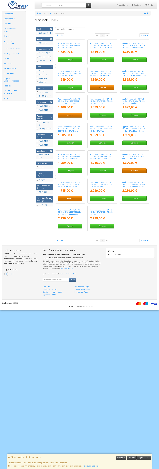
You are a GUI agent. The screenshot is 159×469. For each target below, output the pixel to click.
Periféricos (8, 63)
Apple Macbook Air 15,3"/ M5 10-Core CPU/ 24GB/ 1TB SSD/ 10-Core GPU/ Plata (101, 371)
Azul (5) (41, 70)
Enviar (73, 439)
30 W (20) (42, 192)
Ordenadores (9, 14)
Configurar (121, 458)
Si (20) (40, 167)
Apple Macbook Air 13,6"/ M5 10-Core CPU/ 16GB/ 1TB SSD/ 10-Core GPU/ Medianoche (133, 68)
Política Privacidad (50, 448)
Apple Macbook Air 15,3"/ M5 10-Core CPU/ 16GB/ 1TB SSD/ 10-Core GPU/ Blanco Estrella (133, 219)
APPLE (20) (42, 43)
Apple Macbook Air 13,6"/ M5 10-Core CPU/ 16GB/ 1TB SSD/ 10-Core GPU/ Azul (69, 68)
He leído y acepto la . (60, 433)
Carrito (150, 5)
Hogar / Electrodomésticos (11, 79)
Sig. (107, 35)
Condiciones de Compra (52, 451)
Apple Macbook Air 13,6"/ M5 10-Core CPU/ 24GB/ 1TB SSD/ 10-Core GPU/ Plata (133, 169)
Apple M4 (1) (43, 110)
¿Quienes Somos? (50, 453)
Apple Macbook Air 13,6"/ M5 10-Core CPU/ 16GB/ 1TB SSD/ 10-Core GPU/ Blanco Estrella (101, 68)
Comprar (70, 82)
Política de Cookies (90, 466)
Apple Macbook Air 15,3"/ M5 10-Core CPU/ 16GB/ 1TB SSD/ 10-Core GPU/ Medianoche (69, 270)
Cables (6, 58)
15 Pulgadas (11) (43, 123)
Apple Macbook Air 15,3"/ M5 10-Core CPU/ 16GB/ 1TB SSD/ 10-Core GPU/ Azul (101, 219)
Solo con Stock (44, 33)
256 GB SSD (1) (44, 60)
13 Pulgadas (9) (44, 128)
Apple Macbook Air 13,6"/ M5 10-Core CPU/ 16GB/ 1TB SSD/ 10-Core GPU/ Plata (69, 118)
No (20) (41, 179)
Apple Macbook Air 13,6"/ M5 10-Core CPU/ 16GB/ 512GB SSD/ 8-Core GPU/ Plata (69, 169)
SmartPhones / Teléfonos (10, 29)
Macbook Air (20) (43, 156)
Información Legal (81, 446)
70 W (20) (42, 204)
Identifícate (122, 5)
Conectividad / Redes (12, 48)
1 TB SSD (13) (43, 53)
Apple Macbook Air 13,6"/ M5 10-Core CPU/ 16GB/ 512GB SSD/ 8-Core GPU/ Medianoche (134, 118)
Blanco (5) (42, 78)
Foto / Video (9, 73)
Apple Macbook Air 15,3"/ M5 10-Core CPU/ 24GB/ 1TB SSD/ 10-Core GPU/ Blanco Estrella (133, 320)
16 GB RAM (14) (44, 92)
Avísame (102, 133)
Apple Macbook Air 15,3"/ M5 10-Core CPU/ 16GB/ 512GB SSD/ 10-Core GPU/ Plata (69, 320)
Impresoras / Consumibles (9, 42)
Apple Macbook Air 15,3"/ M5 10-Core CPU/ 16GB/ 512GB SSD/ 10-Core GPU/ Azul (101, 270)
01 (102, 35)
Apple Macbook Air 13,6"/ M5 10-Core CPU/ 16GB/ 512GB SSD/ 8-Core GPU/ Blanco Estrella (101, 119)
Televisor (7, 36)
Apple (6, 98)
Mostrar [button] (144, 35)
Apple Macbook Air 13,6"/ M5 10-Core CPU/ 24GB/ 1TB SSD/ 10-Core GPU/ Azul (101, 169)
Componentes (9, 19)
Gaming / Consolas (11, 53)
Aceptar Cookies (143, 458)
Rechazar (131, 458)
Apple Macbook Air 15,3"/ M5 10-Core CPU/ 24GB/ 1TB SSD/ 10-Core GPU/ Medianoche (69, 371)
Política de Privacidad (67, 428)
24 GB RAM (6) (44, 96)
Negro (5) (42, 74)
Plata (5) (41, 82)
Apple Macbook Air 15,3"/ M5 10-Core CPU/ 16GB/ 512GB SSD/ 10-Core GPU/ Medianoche (133, 271)
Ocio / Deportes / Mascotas (11, 92)
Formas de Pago (81, 451)
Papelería (7, 86)
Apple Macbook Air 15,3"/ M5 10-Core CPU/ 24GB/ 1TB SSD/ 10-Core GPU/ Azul (101, 320)
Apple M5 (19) (43, 106)
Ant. (97, 35)
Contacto (136, 5)
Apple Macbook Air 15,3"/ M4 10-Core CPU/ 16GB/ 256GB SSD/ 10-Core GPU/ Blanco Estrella (69, 220)
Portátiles (8, 23)
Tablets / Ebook (10, 68)
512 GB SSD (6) (44, 57)
